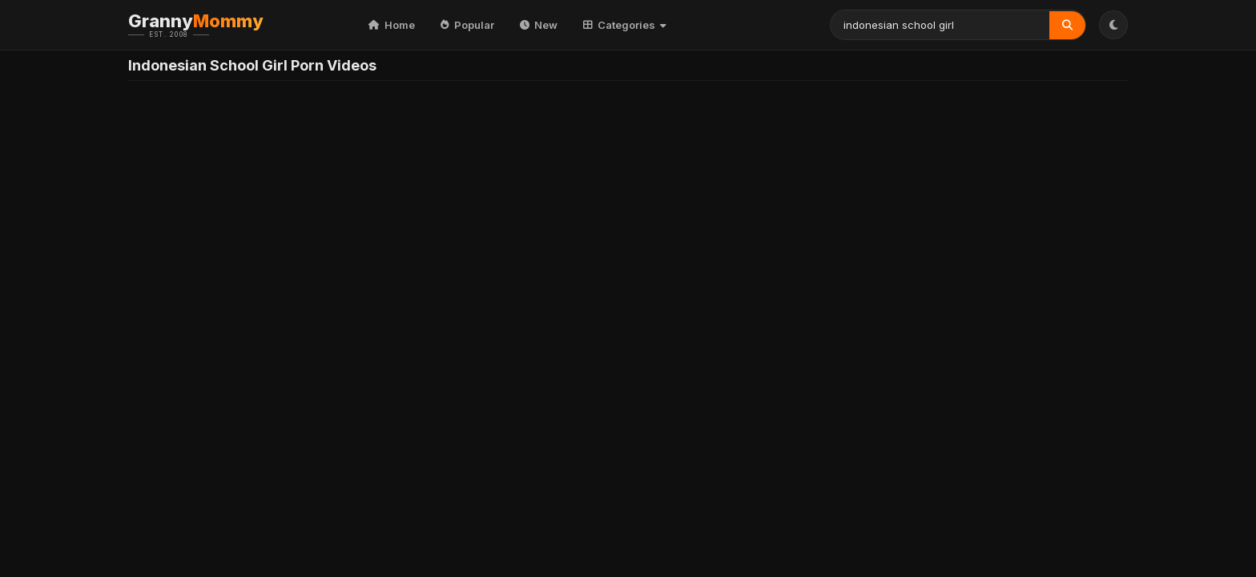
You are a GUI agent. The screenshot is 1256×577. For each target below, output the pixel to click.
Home (391, 24)
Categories (624, 24)
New (539, 24)
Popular (467, 24)
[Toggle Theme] (1113, 24)
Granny (220, 24)
